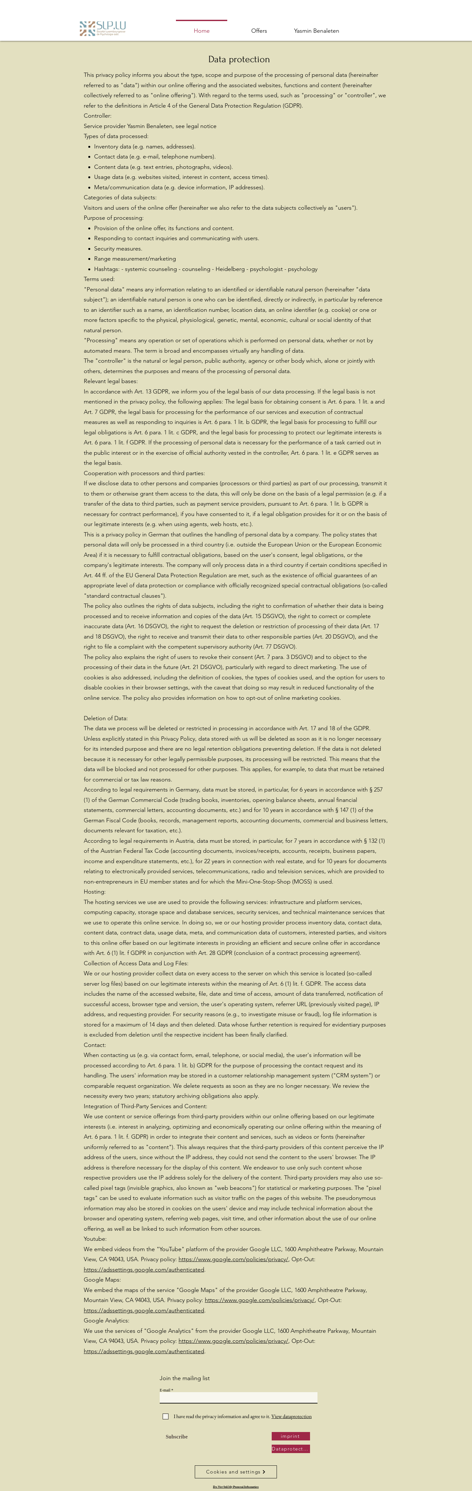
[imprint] (291, 1436)
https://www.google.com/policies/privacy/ (233, 1259)
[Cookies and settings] (236, 1471)
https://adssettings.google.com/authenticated (144, 1269)
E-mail (165, 1390)
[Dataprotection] (291, 1449)
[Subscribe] (175, 1437)
